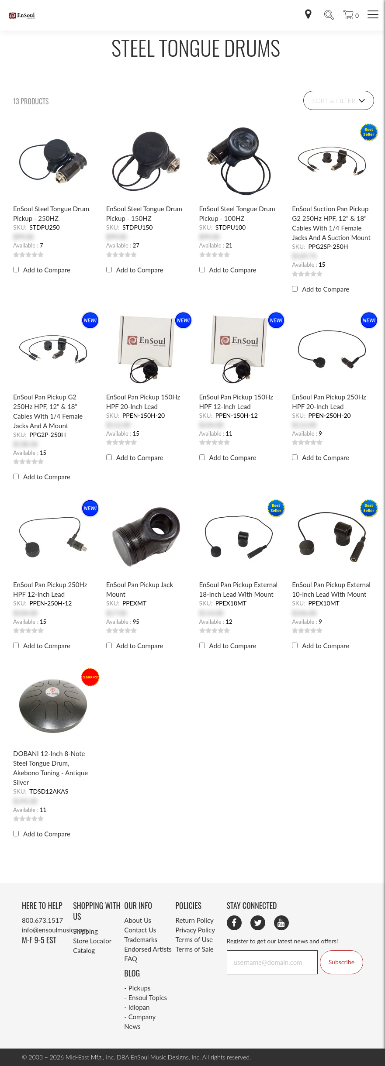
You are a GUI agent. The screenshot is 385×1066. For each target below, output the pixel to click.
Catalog (84, 950)
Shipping (85, 931)
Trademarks (140, 939)
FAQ (130, 959)
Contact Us (140, 930)
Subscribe (341, 962)
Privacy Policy (195, 930)
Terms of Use (193, 939)
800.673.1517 (42, 920)
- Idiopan (136, 1007)
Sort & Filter (338, 100)
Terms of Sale (194, 949)
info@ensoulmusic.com (54, 930)
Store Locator (92, 941)
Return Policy (194, 920)
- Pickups (137, 988)
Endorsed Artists (148, 949)
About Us (137, 920)
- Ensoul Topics (145, 997)
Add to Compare (46, 270)
